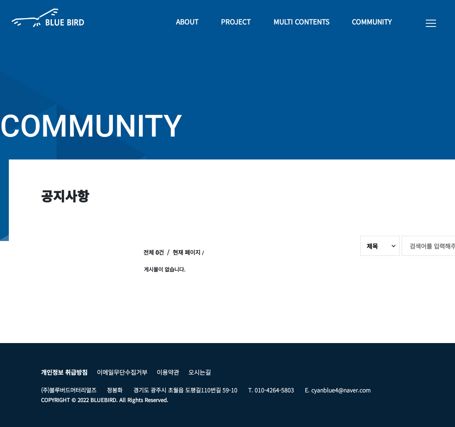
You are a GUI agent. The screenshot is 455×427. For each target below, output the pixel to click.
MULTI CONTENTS (301, 22)
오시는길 (199, 372)
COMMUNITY (372, 22)
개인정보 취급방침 (64, 372)
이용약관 (168, 372)
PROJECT (235, 22)
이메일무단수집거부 (122, 372)
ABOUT (186, 22)
